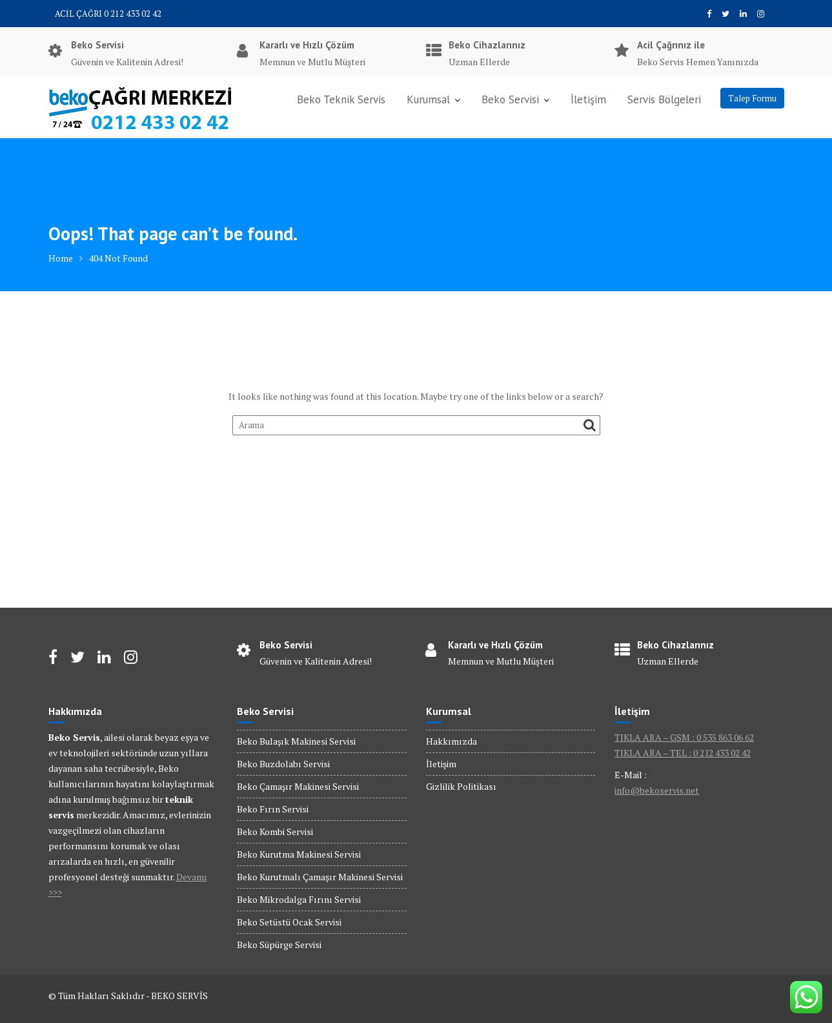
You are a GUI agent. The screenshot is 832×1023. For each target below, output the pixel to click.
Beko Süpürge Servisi (279, 944)
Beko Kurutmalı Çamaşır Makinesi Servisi (320, 877)
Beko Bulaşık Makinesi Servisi (296, 741)
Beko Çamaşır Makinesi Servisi (298, 786)
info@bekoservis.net (656, 790)
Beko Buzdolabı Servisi (283, 764)
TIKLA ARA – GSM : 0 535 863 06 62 (684, 737)
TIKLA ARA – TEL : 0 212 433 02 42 (682, 753)
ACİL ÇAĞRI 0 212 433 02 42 (108, 13)
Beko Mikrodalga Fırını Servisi (299, 899)
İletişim (588, 99)
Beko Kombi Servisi (275, 831)
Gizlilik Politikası (461, 786)
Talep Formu (752, 98)
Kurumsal (428, 99)
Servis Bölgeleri (664, 99)
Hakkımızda (451, 741)
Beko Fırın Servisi (273, 809)
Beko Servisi (510, 99)
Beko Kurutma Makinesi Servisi (299, 854)
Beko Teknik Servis (341, 99)
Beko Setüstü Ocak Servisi (289, 922)
